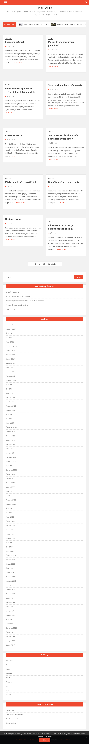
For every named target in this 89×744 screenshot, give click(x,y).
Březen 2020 (10, 564)
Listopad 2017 (11, 641)
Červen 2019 (10, 590)
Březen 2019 (10, 602)
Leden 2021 (10, 534)
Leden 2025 (10, 372)
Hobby (8, 669)
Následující (52, 264)
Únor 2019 (9, 607)
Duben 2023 (10, 440)
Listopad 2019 (11, 581)
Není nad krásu (13, 219)
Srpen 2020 (10, 551)
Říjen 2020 (9, 543)
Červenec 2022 (11, 470)
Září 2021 (9, 513)
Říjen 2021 (9, 508)
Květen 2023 (10, 436)
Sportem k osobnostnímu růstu (65, 85)
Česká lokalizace (11, 723)
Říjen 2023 (9, 414)
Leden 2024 (10, 402)
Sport (8, 690)
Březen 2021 (10, 525)
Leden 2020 (10, 572)
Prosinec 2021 (11, 500)
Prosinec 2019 (11, 577)
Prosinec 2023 (11, 406)
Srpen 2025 (10, 342)
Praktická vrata (13, 135)
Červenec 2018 (11, 628)
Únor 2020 (9, 568)
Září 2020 (9, 547)
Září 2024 (9, 389)
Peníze (8, 678)
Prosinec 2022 (11, 457)
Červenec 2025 (11, 346)
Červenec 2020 (11, 555)
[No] (86, 737)
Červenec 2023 (11, 427)
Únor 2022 (9, 491)
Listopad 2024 (11, 380)
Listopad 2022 (11, 461)
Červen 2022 (10, 474)
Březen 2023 (10, 444)
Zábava (8, 695)
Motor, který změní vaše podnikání (38, 24)
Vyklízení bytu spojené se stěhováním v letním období (25, 301)
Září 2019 (9, 585)
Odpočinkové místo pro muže (63, 182)
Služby (50, 38)
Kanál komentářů (12, 719)
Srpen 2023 (10, 423)
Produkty (8, 38)
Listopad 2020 (11, 538)
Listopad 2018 (11, 615)
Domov (8, 665)
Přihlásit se (10, 710)
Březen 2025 (10, 363)
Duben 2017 (10, 645)
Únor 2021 (9, 530)
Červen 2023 (10, 432)
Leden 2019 (10, 611)
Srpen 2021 (10, 517)
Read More (18, 62)
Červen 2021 (10, 521)
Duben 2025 (10, 359)
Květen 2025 (10, 355)
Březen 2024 (10, 397)
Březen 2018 (10, 636)
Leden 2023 (10, 453)
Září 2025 (9, 338)
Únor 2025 (9, 367)
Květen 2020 (10, 560)
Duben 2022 (10, 483)
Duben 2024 (10, 393)
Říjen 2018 (9, 619)
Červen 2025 (10, 350)
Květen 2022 (10, 478)
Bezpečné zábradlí (14, 42)
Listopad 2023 (11, 410)
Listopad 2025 (11, 329)
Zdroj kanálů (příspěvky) (14, 714)
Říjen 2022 (9, 466)
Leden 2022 (10, 496)
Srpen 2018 (10, 624)
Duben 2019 (10, 598)
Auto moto (10, 660)
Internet (9, 673)
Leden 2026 (10, 325)
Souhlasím (45, 740)
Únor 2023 (9, 449)
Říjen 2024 (9, 385)
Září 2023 (9, 419)
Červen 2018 (10, 632)
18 (44, 264)
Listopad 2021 (11, 504)
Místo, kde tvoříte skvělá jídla (21, 182)
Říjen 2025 (9, 333)
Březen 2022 (10, 487)
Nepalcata (44, 8)
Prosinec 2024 (11, 376)
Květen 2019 (10, 594)
